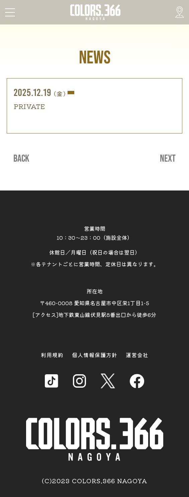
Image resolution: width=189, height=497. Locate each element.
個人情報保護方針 (94, 355)
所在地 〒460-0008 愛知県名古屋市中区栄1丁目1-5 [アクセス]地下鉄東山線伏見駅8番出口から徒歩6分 (94, 303)
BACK (21, 159)
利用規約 (52, 355)
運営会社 (137, 355)
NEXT (168, 159)
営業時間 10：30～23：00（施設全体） (94, 232)
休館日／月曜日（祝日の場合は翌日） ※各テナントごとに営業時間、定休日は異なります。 (94, 258)
